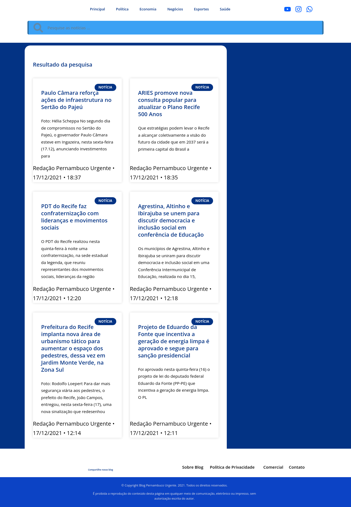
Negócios (175, 9)
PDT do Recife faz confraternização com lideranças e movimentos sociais (74, 216)
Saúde (225, 9)
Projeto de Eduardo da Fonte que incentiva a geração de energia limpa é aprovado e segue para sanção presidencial (174, 341)
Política (122, 9)
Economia (148, 9)
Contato (297, 467)
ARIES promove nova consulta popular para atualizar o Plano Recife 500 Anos (169, 103)
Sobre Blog (192, 467)
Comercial (273, 467)
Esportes (201, 9)
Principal (97, 9)
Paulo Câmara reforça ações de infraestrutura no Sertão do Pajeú (76, 100)
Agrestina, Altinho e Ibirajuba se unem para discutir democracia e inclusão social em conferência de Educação (171, 220)
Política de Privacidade (232, 467)
